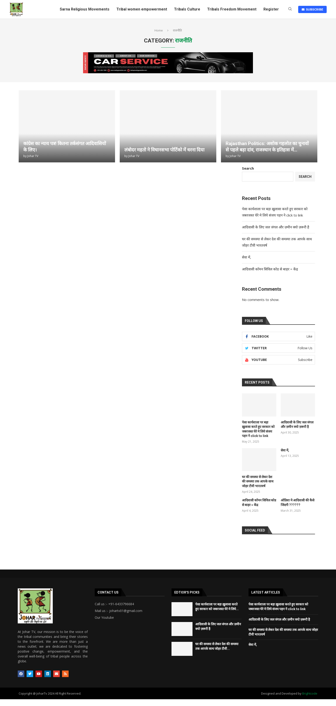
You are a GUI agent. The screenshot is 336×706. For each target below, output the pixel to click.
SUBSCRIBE (312, 9)
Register (271, 9)
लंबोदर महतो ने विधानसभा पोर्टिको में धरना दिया (164, 150)
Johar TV (32, 156)
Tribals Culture (187, 9)
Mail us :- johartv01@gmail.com (118, 610)
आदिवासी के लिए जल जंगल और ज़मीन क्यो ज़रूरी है (275, 227)
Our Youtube (104, 617)
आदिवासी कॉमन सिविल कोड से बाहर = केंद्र (270, 269)
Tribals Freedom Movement (231, 9)
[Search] (290, 9)
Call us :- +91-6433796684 (114, 604)
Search (248, 168)
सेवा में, (247, 257)
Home (158, 30)
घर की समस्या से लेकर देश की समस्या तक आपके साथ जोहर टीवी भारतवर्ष (257, 481)
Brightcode (309, 693)
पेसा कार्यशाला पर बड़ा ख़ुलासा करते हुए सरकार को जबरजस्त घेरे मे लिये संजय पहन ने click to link (258, 429)
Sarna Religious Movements (84, 9)
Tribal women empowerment (141, 9)
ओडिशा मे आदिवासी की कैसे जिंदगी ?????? (297, 502)
